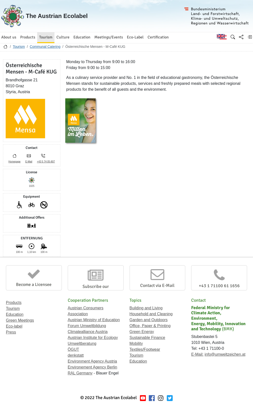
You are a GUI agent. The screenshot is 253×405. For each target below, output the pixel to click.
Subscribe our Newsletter (96, 289)
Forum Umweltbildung (87, 326)
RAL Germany (80, 373)
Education (14, 314)
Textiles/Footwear (145, 349)
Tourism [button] (45, 37)
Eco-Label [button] (135, 37)
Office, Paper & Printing (150, 326)
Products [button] (27, 37)
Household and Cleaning (151, 314)
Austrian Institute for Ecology (93, 337)
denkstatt (76, 355)
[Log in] (249, 37)
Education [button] (81, 37)
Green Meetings (20, 320)
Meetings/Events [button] (108, 37)
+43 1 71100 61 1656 (219, 285)
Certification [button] (158, 37)
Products (13, 302)
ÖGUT (73, 349)
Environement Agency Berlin (92, 367)
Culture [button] (62, 37)
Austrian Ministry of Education (94, 320)
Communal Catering (45, 47)
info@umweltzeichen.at (224, 354)
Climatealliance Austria (88, 332)
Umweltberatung (82, 343)
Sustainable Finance (147, 337)
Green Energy (142, 332)
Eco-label (14, 326)
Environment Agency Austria (92, 361)
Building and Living (146, 308)
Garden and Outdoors (149, 320)
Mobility (136, 343)
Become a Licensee (33, 284)
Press (11, 332)
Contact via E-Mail (157, 285)
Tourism (19, 47)
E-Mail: (197, 354)
